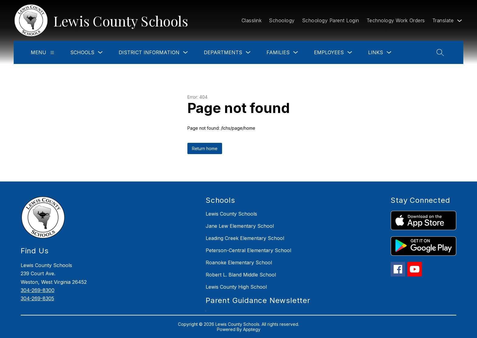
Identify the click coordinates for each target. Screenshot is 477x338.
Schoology (282, 20)
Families (278, 52)
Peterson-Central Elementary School (248, 250)
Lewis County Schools (231, 214)
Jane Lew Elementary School (240, 226)
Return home (205, 148)
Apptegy (251, 329)
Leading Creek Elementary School (245, 238)
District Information (149, 52)
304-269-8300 (37, 290)
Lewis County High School (236, 287)
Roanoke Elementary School (239, 262)
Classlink (252, 20)
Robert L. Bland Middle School (241, 275)
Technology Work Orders (396, 20)
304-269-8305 (37, 298)
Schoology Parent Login (330, 20)
